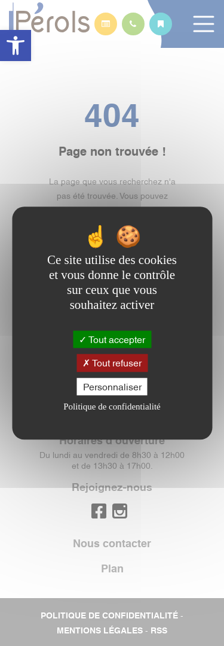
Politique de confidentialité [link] (111, 406)
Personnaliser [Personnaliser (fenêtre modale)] (112, 386)
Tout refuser (112, 362)
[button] (15, 45)
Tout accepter (112, 339)
